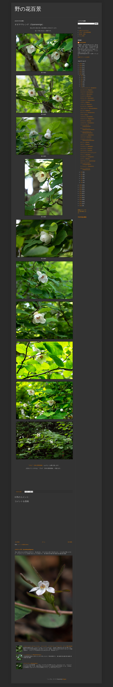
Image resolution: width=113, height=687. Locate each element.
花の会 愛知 (82, 34)
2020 (80, 185)
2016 (80, 193)
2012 (80, 201)
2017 (80, 191)
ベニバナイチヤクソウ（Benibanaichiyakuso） (86, 132)
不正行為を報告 (82, 217)
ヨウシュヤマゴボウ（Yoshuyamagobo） (86, 163)
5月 (82, 174)
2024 (80, 67)
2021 (80, 74)
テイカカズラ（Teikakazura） (87, 166)
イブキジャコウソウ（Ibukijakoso (88, 87)
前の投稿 (70, 542)
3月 (82, 178)
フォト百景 (81, 36)
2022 (80, 72)
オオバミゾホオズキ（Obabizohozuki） (85, 169)
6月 (82, 172)
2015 (80, 195)
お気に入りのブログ (84, 30)
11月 (82, 77)
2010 (80, 205)
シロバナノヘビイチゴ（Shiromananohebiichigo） (87, 139)
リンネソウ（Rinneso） (86, 96)
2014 (80, 197)
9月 (82, 82)
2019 (80, 187)
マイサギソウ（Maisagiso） (87, 146)
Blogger (64, 679)
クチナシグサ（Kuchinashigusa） (24, 549)
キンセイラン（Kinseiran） (86, 106)
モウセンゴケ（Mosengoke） (87, 98)
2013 (80, 199)
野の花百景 (28, 9)
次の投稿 (17, 542)
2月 (82, 180)
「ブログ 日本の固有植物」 (36, 465)
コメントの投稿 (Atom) (22, 544)
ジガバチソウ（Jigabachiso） (87, 135)
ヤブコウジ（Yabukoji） (86, 120)
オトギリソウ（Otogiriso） (86, 90)
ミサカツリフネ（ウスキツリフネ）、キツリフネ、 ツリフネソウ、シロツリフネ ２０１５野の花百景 (47, 646)
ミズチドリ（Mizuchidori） (86, 94)
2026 (80, 63)
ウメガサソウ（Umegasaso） (87, 156)
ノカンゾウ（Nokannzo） (86, 104)
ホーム (43, 542)
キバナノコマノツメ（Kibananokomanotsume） (87, 129)
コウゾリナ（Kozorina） (86, 137)
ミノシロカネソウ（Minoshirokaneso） (32, 654)
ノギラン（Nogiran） (85, 102)
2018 (80, 189)
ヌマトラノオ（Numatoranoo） (87, 112)
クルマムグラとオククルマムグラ (88, 152)
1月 (82, 182)
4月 (82, 176)
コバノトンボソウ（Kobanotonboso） (85, 125)
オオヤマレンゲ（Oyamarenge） (88, 161)
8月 (82, 84)
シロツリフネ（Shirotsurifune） (30, 663)
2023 (80, 70)
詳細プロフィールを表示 (83, 57)
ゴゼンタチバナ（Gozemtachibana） (89, 108)
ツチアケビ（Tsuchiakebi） (86, 116)
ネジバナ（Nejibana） (85, 110)
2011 (80, 203)
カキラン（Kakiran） (85, 144)
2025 (80, 65)
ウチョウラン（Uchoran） (86, 148)
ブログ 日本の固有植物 (85, 32)
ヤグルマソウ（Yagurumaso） (87, 118)
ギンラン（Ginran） (85, 142)
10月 (82, 80)
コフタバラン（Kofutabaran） (87, 123)
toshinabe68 (83, 42)
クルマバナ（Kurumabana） (87, 92)
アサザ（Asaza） (84, 114)
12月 (82, 75)
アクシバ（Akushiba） (85, 154)
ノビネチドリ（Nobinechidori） (87, 100)
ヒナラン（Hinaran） (85, 158)
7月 (82, 86)
